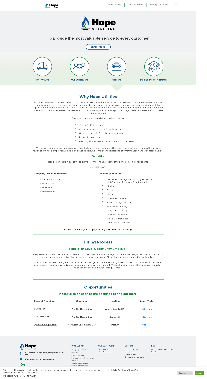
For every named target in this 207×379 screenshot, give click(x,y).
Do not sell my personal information (19, 376)
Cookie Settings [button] (185, 373)
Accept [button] (199, 373)
